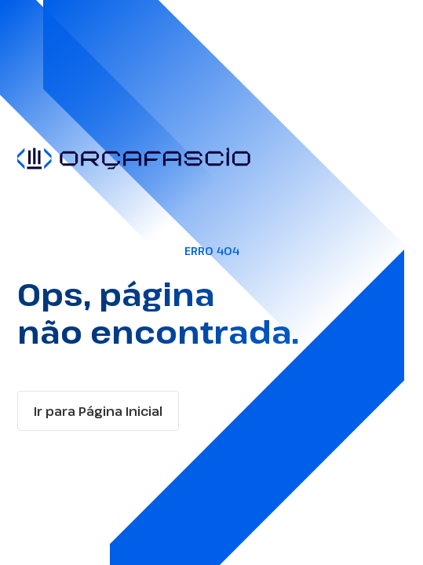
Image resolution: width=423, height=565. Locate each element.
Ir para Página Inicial (98, 411)
